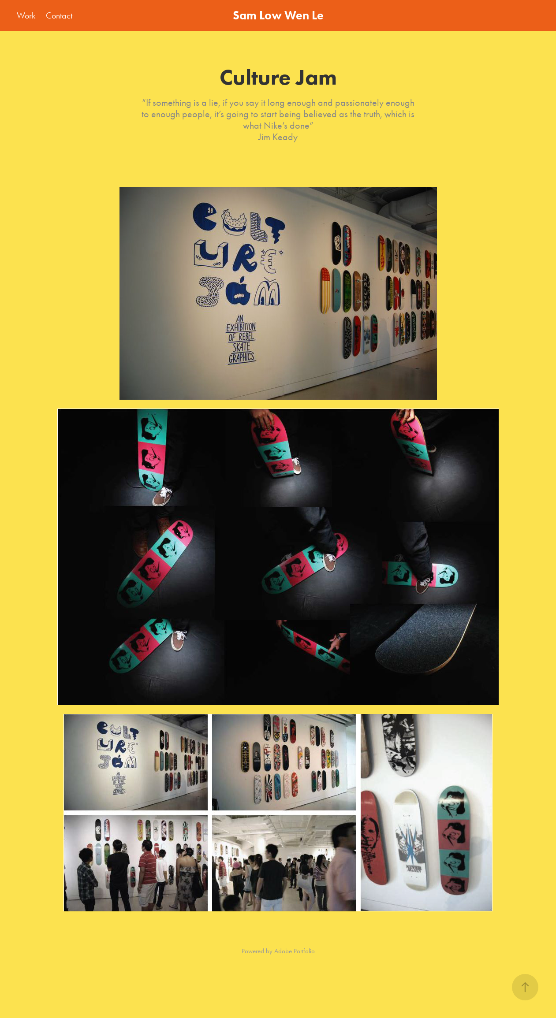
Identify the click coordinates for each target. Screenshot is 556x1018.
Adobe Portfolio (294, 951)
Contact (59, 15)
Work (26, 15)
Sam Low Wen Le (278, 15)
